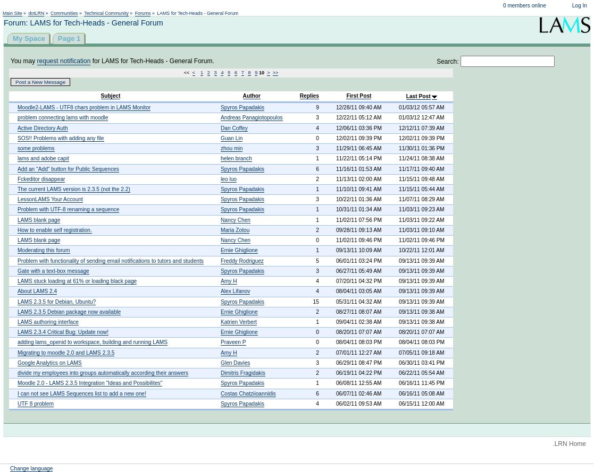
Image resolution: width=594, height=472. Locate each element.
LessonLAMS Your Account (50, 199)
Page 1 (69, 38)
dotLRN (36, 13)
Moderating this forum (44, 250)
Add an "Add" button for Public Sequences (68, 169)
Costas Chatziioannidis (248, 394)
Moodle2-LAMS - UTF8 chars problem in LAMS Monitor (84, 107)
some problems (36, 148)
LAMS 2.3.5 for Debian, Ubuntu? (57, 302)
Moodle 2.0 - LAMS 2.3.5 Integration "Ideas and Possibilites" (90, 383)
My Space (29, 38)
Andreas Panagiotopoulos (252, 118)
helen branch (236, 158)
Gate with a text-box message (53, 271)
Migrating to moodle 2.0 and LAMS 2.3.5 (66, 353)
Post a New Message (40, 82)
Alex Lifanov (235, 291)
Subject (111, 96)
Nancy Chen (235, 220)
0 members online (524, 5)
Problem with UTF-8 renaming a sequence (68, 209)
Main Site (12, 13)
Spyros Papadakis (242, 107)
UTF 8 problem (36, 404)
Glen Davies (235, 363)
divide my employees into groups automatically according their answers (103, 373)
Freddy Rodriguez (242, 261)
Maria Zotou (235, 230)
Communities (64, 13)
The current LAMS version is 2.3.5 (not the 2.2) (74, 189)
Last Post (418, 96)
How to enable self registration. (55, 230)
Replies (309, 96)
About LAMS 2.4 (37, 291)
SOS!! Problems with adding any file (61, 138)
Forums (143, 13)
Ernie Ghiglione (239, 250)
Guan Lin (231, 138)
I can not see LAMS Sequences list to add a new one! (82, 394)
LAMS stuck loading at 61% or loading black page (77, 281)
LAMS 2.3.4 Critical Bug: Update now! (63, 332)
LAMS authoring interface (48, 322)
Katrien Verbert (239, 322)
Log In (579, 5)
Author (252, 96)
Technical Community (106, 13)
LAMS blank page (39, 220)
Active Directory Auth (43, 128)
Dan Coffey (234, 128)
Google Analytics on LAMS (50, 363)
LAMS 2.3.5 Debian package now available (69, 312)
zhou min (231, 148)
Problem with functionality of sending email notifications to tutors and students (111, 261)
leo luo (229, 179)
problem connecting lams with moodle (63, 118)
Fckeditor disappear (41, 179)
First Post (358, 96)
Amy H (229, 281)
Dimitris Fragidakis (243, 373)
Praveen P (233, 342)
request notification (64, 61)
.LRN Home (569, 444)
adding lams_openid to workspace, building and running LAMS (93, 342)
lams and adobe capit (43, 158)
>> (276, 72)
